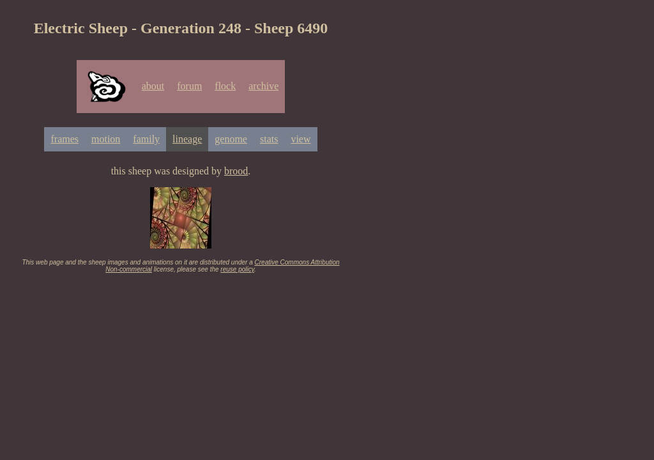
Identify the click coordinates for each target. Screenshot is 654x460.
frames (64, 139)
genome (231, 139)
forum (189, 85)
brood (236, 170)
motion (105, 139)
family (146, 139)
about (153, 85)
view (300, 139)
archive (263, 85)
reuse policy (237, 269)
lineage (187, 139)
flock (225, 85)
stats (269, 139)
